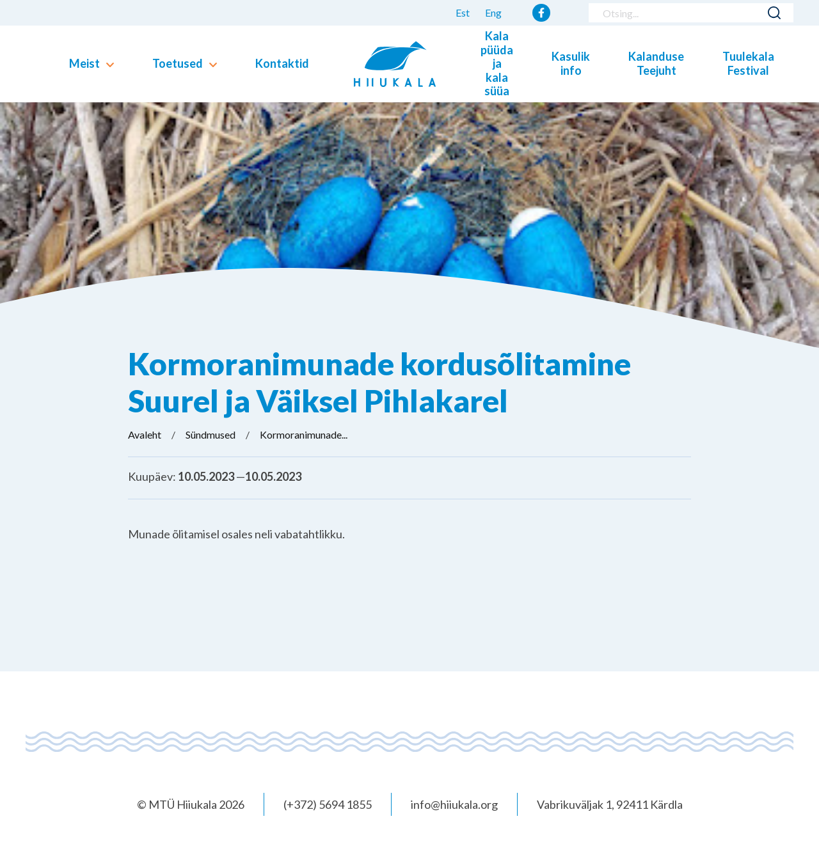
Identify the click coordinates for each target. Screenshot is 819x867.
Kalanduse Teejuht (656, 63)
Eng (493, 12)
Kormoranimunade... (303, 434)
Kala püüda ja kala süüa (497, 63)
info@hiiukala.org (454, 804)
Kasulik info (571, 63)
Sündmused (210, 434)
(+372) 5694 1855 (327, 804)
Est (463, 12)
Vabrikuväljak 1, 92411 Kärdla (610, 804)
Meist (84, 63)
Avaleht (144, 434)
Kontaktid (282, 63)
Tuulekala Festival (748, 63)
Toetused (177, 63)
